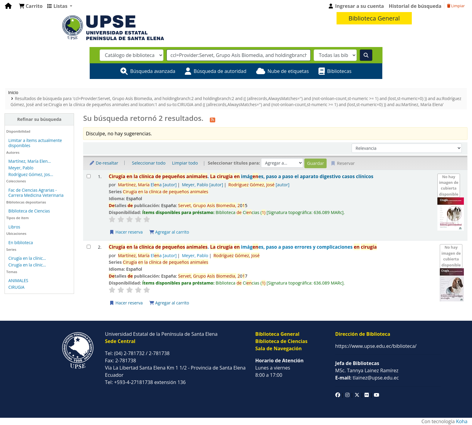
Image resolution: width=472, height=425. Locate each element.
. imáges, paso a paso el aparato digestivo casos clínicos (241, 176)
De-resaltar (103, 163)
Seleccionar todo (148, 163)
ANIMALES (18, 280)
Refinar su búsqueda (39, 119)
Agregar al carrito (169, 232)
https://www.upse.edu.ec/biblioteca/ (376, 346)
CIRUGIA (16, 287)
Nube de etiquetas (288, 71)
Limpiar (456, 5)
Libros (14, 227)
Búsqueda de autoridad (220, 71)
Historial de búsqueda (415, 6)
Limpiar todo (185, 163)
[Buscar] (366, 55)
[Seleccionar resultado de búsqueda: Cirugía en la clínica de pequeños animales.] (89, 176)
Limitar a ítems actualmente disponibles (35, 142)
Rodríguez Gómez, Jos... (30, 174)
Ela (147, 184)
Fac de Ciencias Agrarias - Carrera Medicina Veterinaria (36, 192)
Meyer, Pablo (20, 168)
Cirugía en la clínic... (27, 258)
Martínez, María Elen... (29, 161)
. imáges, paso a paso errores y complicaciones (243, 247)
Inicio (13, 92)
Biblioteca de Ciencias (29, 211)
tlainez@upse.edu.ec (367, 377)
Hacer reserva (126, 232)
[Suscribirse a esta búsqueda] (212, 119)
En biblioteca (20, 242)
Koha (461, 421)
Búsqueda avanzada (152, 71)
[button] (31, 6)
